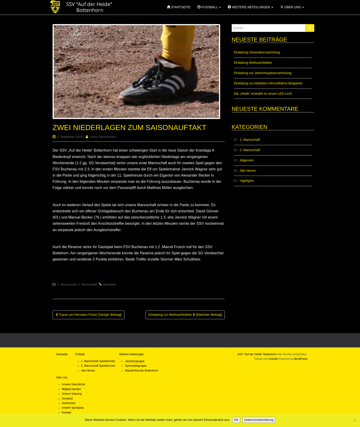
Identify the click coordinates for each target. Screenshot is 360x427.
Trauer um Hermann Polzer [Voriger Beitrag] (88, 314)
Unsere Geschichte (73, 384)
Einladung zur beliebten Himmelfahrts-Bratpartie (268, 83)
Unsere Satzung (72, 393)
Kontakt (66, 412)
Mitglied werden (71, 389)
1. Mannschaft (67, 284)
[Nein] (354, 420)
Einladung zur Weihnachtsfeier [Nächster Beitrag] (185, 314)
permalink (109, 284)
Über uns (61, 377)
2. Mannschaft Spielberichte (98, 365)
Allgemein (247, 160)
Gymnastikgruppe (135, 365)
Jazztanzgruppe (134, 361)
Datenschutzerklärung (258, 419)
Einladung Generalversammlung (257, 52)
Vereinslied (68, 403)
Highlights (247, 181)
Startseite (62, 354)
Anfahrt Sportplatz (73, 407)
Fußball (79, 354)
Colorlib (273, 358)
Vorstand (67, 398)
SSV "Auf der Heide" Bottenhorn (257, 354)
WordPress (300, 358)
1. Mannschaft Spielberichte (98, 361)
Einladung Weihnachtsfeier (253, 62)
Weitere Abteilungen (131, 354)
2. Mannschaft (87, 284)
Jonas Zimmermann (103, 137)
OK (236, 419)
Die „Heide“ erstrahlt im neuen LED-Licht (263, 93)
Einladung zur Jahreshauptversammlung (263, 73)
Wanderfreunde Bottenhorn (141, 370)
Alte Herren (248, 170)
